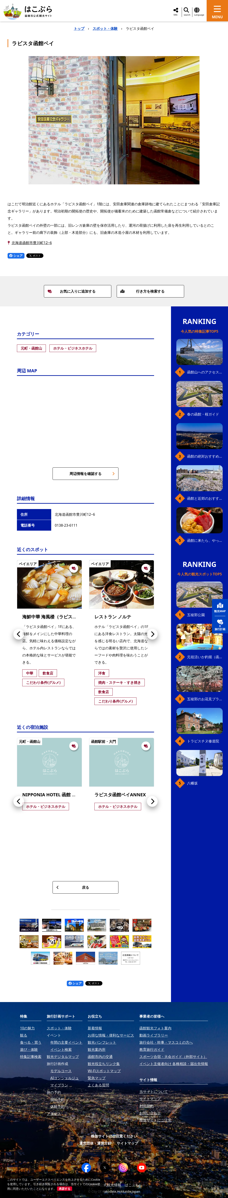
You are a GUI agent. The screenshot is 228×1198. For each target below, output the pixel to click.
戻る (72, 887)
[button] (18, 634)
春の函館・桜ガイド (203, 414)
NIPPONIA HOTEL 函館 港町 (51, 795)
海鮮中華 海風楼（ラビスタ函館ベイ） (60, 617)
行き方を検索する (142, 291)
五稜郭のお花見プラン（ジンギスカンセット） (205, 699)
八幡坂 (192, 783)
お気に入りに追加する (71, 291)
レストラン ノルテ (112, 617)
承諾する (64, 1189)
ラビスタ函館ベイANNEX (120, 795)
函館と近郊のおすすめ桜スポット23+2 (205, 498)
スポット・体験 (105, 28)
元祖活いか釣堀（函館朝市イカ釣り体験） (205, 656)
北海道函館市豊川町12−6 (32, 242)
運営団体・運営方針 (95, 1143)
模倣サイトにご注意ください (114, 1136)
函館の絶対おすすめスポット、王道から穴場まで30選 (205, 456)
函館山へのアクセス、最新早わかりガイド (205, 372)
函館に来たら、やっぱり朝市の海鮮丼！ (205, 540)
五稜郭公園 (196, 614)
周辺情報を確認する (92, 474)
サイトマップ (127, 1143)
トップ (79, 28)
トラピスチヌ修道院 (203, 741)
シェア (16, 255)
